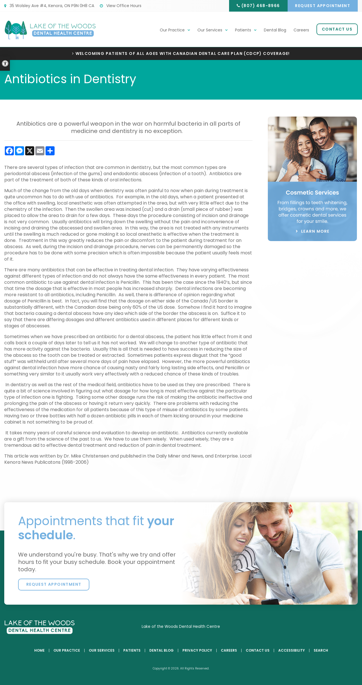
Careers (301, 30)
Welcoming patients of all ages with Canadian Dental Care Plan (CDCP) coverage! (183, 53)
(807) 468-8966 (259, 5)
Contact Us (337, 29)
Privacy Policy (197, 650)
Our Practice (172, 30)
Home (39, 650)
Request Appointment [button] (322, 5)
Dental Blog (275, 30)
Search (321, 650)
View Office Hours (120, 5)
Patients (243, 30)
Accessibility (291, 650)
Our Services (209, 30)
